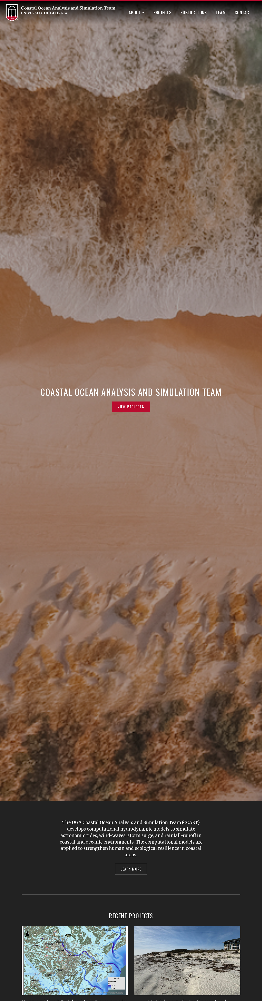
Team (221, 12)
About (135, 12)
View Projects (131, 406)
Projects (162, 12)
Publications (193, 12)
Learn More (131, 868)
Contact (243, 12)
